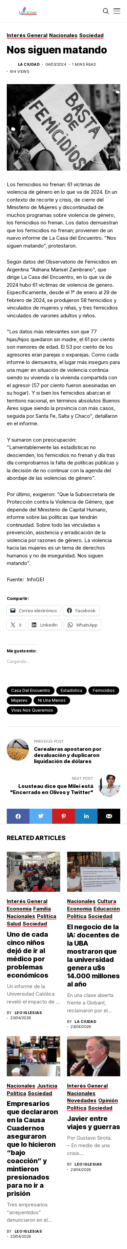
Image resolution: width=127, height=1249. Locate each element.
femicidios (104, 690)
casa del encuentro (30, 690)
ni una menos (52, 700)
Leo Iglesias (28, 1013)
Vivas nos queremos (32, 710)
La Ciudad (29, 64)
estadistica (71, 690)
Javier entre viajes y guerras (93, 1122)
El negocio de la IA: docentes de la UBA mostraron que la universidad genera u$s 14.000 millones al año (93, 955)
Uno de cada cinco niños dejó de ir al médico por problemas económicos (27, 954)
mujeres (19, 700)
